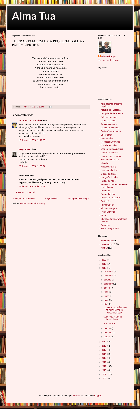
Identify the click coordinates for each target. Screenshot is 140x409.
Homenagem (107, 240)
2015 (104, 350)
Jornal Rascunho (109, 145)
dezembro (109, 271)
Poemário (105, 190)
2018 (104, 268)
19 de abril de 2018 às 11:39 (32, 140)
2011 (104, 366)
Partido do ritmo (108, 181)
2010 (104, 370)
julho (106, 292)
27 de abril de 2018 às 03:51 (32, 186)
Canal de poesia (108, 120)
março (107, 328)
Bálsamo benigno (109, 117)
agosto (107, 288)
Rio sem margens (109, 208)
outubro (108, 280)
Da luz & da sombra (110, 127)
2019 (104, 264)
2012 (104, 362)
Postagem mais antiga (78, 198)
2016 (104, 346)
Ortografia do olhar (109, 177)
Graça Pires (24, 149)
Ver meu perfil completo (109, 60)
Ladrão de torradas (110, 152)
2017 (104, 341)
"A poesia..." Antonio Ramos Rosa (113, 318)
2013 (104, 358)
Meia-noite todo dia (110, 159)
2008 (104, 378)
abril (106, 304)
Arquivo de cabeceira (111, 110)
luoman (76, 395)
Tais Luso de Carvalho (30, 120)
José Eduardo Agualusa (112, 149)
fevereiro (108, 332)
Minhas (104, 248)
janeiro (107, 336)
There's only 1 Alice (110, 228)
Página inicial (51, 198)
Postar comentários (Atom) (32, 203)
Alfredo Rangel (108, 56)
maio (106, 300)
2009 (104, 374)
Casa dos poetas (109, 124)
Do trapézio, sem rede (111, 131)
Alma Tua (34, 15)
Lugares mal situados (111, 156)
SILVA (104, 215)
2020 (104, 260)
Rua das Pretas (108, 212)
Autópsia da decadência (112, 113)
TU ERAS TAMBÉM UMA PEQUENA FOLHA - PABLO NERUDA (115, 310)
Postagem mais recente (24, 198)
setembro (108, 284)
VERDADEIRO (110, 323)
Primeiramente (108, 205)
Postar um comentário (26, 192)
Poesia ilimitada (108, 194)
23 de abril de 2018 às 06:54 (32, 166)
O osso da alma (108, 174)
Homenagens (107, 244)
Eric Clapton (106, 135)
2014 (104, 354)
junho (107, 296)
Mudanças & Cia (108, 167)
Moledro (105, 163)
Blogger (97, 395)
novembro (109, 275)
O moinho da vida (109, 170)
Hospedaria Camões (110, 142)
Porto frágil (106, 201)
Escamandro (107, 138)
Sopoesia (105, 225)
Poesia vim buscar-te (110, 197)
